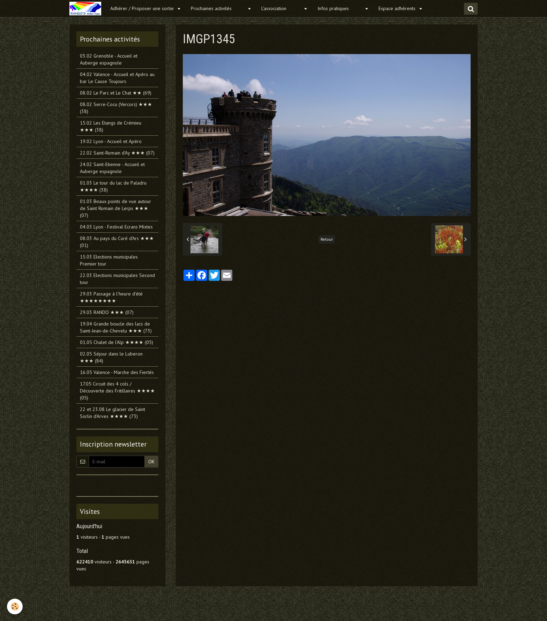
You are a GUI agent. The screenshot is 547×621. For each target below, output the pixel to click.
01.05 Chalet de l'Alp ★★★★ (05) (116, 342)
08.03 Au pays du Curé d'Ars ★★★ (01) (117, 241)
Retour (327, 239)
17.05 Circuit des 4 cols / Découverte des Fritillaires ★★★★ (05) (117, 391)
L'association (281, 8)
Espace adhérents (398, 8)
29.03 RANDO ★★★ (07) (107, 312)
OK (151, 461)
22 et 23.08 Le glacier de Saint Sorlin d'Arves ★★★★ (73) (112, 412)
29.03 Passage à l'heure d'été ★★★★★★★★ (111, 297)
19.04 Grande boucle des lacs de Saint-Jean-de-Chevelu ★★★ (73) (116, 327)
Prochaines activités (218, 8)
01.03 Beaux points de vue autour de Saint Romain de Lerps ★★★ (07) (115, 208)
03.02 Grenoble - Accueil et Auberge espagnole (108, 59)
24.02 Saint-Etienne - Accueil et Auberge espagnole (112, 167)
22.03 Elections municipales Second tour (117, 278)
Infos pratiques (340, 8)
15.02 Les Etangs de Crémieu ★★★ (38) (110, 126)
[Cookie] (15, 606)
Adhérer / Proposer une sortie (142, 8)
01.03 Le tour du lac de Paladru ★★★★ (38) (113, 186)
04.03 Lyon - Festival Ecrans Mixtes (116, 227)
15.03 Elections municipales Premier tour (109, 260)
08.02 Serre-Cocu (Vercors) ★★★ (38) (116, 107)
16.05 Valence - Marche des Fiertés (117, 372)
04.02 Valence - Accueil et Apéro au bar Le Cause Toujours (117, 77)
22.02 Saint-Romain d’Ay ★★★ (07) (117, 153)
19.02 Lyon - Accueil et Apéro (111, 141)
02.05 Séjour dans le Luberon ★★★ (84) (111, 357)
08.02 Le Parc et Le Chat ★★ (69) (115, 93)
